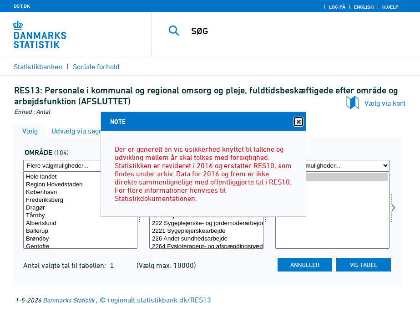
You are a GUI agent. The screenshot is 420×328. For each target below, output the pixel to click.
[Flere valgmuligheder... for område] (80, 165)
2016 (332, 200)
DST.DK (22, 6)
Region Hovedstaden (80, 185)
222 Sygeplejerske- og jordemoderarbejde (206, 223)
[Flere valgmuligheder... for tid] (332, 165)
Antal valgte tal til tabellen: (65, 265)
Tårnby (80, 216)
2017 (332, 192)
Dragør (80, 208)
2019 (332, 177)
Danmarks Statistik (68, 300)
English (364, 7)
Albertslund (80, 223)
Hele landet (80, 177)
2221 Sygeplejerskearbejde (206, 231)
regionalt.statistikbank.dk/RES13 (159, 300)
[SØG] (293, 31)
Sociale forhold (96, 66)
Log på (337, 7)
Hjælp (390, 7)
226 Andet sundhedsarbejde (206, 239)
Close (298, 122)
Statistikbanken (38, 66)
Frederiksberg (80, 200)
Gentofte (80, 247)
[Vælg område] (80, 210)
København (80, 192)
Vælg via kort (384, 103)
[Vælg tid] (332, 210)
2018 (332, 185)
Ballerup (80, 231)
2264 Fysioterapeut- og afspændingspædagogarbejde (206, 247)
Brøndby (80, 239)
